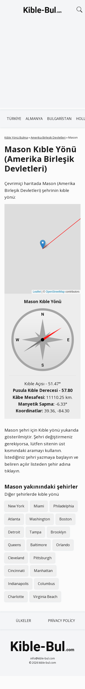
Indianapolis (18, 583)
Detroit (14, 532)
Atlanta (14, 519)
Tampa (35, 532)
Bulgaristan (59, 118)
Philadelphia (63, 506)
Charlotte (16, 596)
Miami (39, 506)
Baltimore (38, 544)
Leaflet (37, 291)
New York (16, 506)
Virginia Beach (45, 596)
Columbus (46, 583)
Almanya (34, 118)
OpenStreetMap (55, 291)
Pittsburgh (42, 557)
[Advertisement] (42, 66)
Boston (65, 519)
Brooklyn (58, 532)
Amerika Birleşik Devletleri (48, 137)
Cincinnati (16, 570)
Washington (39, 519)
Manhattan (43, 570)
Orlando (63, 544)
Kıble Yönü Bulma (16, 137)
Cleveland (16, 557)
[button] (43, 244)
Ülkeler (23, 620)
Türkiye (14, 118)
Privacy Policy (61, 620)
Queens (14, 544)
